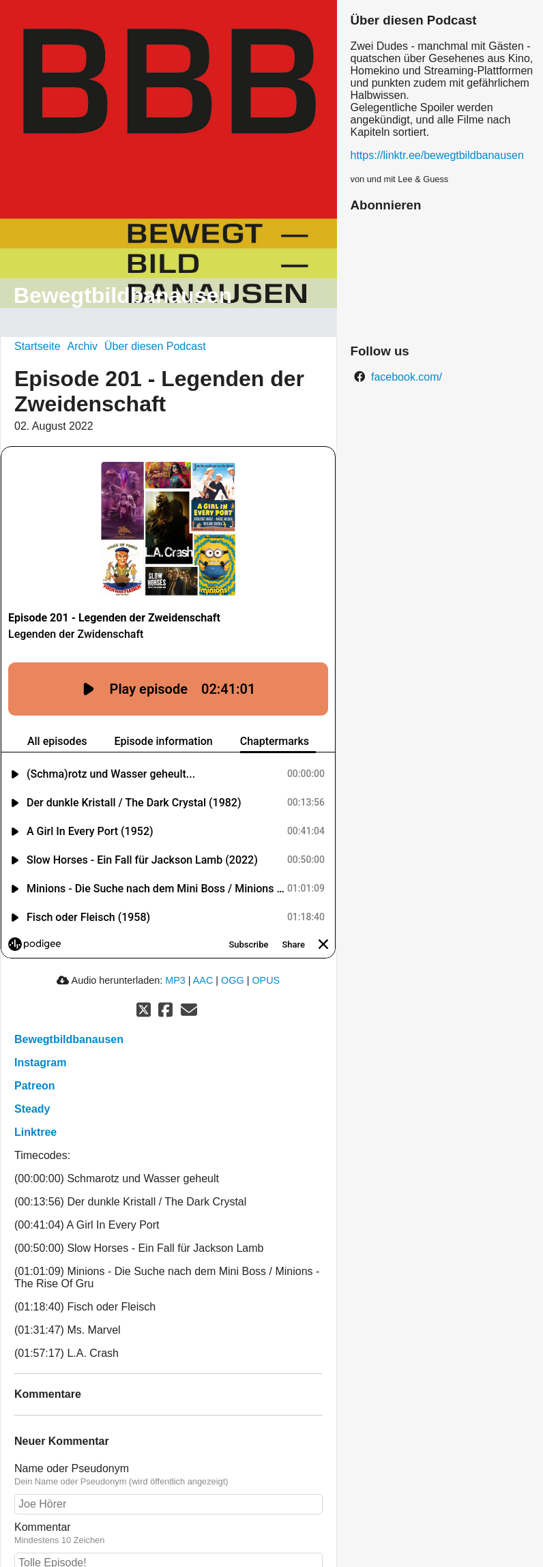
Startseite (37, 346)
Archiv (83, 346)
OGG (232, 951)
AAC (203, 951)
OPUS (266, 951)
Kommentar (42, 1498)
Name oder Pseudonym (71, 1440)
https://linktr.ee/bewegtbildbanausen (437, 155)
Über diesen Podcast (155, 346)
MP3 (175, 951)
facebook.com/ (405, 377)
